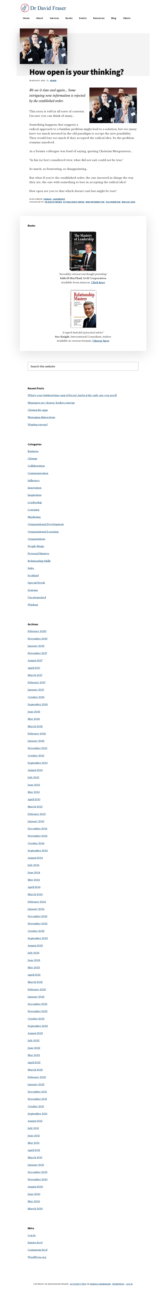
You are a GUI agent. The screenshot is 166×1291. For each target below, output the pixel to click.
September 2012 (38, 1025)
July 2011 (33, 1128)
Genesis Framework (100, 1284)
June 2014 (34, 872)
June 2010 (34, 1194)
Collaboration (36, 465)
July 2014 (33, 865)
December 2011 (37, 1091)
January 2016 (36, 740)
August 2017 (35, 660)
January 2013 (36, 996)
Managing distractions (41, 417)
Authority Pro (78, 1284)
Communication (38, 473)
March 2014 (35, 894)
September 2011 (37, 1113)
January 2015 (36, 821)
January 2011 (36, 1164)
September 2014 (38, 850)
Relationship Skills (39, 560)
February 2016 (37, 733)
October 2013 (36, 930)
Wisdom (33, 604)
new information (95, 202)
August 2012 (35, 1033)
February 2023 (37, 631)
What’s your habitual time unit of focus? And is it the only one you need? (72, 395)
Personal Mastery (38, 553)
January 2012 (36, 1084)
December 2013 (37, 916)
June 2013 (34, 960)
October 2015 (36, 755)
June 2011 (34, 1135)
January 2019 (36, 645)
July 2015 (33, 777)
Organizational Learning (43, 531)
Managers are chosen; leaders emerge (51, 402)
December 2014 (37, 828)
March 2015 (35, 806)
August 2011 (35, 1120)
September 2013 (38, 938)
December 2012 (37, 1003)
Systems (33, 590)
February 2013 (37, 989)
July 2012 (33, 1040)
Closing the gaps (38, 409)
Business (33, 451)
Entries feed (35, 1242)
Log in (32, 1235)
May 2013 (34, 967)
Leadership (59, 199)
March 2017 (35, 675)
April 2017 (34, 667)
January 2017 (36, 689)
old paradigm (113, 202)
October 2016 (36, 697)
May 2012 (34, 1055)
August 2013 (35, 945)
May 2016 (34, 718)
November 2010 (38, 1179)
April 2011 (34, 1150)
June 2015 (34, 784)
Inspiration (34, 494)
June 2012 (34, 1047)
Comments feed (37, 1249)
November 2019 (37, 638)
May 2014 (34, 879)
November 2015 (37, 748)
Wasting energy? (38, 424)
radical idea (128, 202)
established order (73, 202)
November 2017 (37, 653)
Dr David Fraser (53, 202)
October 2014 (36, 843)
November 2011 (37, 1098)
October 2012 (36, 1018)
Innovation (34, 487)
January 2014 (36, 908)
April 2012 (34, 1062)
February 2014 (37, 901)
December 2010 (37, 1172)
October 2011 (36, 1106)
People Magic (36, 546)
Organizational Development (46, 524)
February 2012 (37, 1077)
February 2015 (37, 814)
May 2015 (34, 792)
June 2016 (34, 711)
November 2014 (37, 835)
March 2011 (35, 1157)
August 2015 (35, 770)
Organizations (36, 538)
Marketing (34, 516)
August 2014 (35, 857)
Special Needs (36, 582)
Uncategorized (37, 597)
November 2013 (37, 923)
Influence (34, 480)
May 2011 (33, 1142)
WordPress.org (37, 1257)
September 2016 (38, 704)
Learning (33, 509)
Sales (31, 568)
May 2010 (34, 1201)
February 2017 (37, 682)
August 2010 (35, 1186)
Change (47, 199)
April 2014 (34, 887)
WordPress (118, 1284)
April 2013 (34, 974)
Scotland (33, 575)
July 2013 (33, 952)
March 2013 (35, 981)
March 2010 (35, 1208)
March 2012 (35, 1069)
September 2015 (38, 762)
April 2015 (34, 799)
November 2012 (37, 1011)
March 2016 (35, 726)
